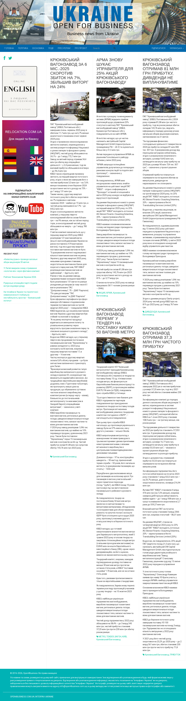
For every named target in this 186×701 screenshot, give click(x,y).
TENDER (110, 636)
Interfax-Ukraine (44, 696)
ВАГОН (118, 636)
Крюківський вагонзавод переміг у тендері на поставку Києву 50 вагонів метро (115, 320)
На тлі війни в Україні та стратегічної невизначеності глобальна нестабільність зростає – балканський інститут (22, 296)
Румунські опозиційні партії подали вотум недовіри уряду (20, 284)
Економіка (38, 48)
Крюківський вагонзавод (64, 456)
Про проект (81, 48)
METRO (102, 636)
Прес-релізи (64, 48)
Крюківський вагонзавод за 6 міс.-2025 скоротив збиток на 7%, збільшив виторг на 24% (69, 73)
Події (50, 48)
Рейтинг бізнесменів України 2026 (20, 277)
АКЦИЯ (102, 293)
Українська (177, 48)
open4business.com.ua (22, 696)
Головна (9, 48)
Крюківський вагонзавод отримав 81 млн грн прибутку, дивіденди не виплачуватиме (161, 71)
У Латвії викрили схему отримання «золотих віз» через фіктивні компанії (22, 269)
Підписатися (158, 48)
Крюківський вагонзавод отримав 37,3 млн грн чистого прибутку (162, 337)
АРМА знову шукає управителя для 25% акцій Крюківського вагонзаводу (114, 71)
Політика (23, 48)
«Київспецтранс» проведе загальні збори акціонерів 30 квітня (20, 260)
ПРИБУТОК (175, 654)
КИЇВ (124, 636)
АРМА (109, 293)
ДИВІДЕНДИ (151, 312)
